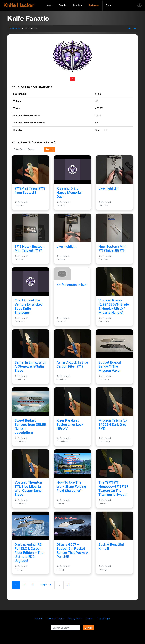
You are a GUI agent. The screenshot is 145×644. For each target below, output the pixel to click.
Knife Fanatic (21, 202)
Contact (89, 618)
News (49, 5)
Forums (109, 5)
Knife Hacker (18, 5)
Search (49, 149)
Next (45, 585)
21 (68, 585)
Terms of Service (55, 618)
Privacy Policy (75, 618)
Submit (39, 618)
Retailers (77, 5)
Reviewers (94, 5)
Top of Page (103, 618)
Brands (62, 5)
